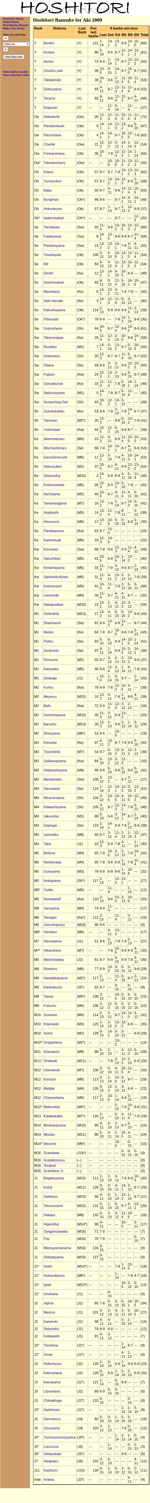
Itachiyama (52, 494)
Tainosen (50, 420)
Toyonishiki (52, 752)
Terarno (49, 98)
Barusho (50, 724)
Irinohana (51, 1294)
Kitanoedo (51, 1024)
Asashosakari (54, 282)
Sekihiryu (51, 1196)
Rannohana (52, 135)
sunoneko (51, 834)
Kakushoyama (54, 310)
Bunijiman (51, 199)
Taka (47, 844)
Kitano (48, 172)
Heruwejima (53, 941)
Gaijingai (50, 825)
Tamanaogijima (55, 503)
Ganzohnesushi (55, 457)
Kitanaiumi (52, 1052)
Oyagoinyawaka (56, 1231)
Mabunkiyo (52, 1107)
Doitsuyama (53, 89)
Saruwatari (52, 788)
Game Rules (11, 22)
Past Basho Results (16, 25)
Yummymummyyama (59, 1437)
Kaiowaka (51, 669)
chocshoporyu (54, 925)
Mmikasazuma (55, 1125)
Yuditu (48, 890)
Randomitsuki (54, 126)
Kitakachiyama (55, 807)
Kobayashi (52, 1336)
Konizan (50, 1079)
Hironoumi (51, 522)
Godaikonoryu (54, 1160)
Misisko (49, 1134)
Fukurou (50, 1005)
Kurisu (48, 687)
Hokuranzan (53, 209)
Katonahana (53, 1373)
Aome (48, 1033)
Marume (50, 1144)
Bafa (47, 706)
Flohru (48, 641)
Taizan (48, 996)
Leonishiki (51, 595)
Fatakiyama (52, 236)
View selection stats (16, 75)
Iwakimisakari (54, 218)
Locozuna (51, 1446)
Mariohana (52, 291)
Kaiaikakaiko (53, 1116)
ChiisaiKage (53, 1400)
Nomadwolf (52, 899)
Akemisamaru (54, 439)
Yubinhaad (52, 430)
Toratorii (50, 1165)
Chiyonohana (54, 1098)
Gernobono (52, 1419)
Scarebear (51, 1153)
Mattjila (49, 1088)
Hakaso (49, 1215)
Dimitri (48, 273)
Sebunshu (51, 1329)
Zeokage (50, 678)
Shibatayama (53, 1257)
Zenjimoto (51, 650)
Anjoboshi (51, 512)
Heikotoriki (52, 117)
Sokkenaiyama (55, 761)
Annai (48, 1354)
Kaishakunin (53, 987)
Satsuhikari (52, 558)
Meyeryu (50, 696)
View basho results (15, 71)
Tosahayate (52, 255)
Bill (46, 264)
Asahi (48, 1266)
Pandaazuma (54, 531)
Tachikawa (52, 227)
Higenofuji (51, 1224)
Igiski (47, 1285)
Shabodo (50, 1061)
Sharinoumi (52, 623)
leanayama (52, 1382)
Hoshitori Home (13, 18)
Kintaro (49, 52)
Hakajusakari (53, 604)
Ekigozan (51, 107)
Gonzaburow (53, 383)
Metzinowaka (53, 959)
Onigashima (53, 1042)
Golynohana (53, 328)
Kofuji (48, 1187)
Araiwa (49, 1479)
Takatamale (52, 80)
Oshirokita (51, 614)
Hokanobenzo (54, 1275)
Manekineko (53, 779)
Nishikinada (52, 862)
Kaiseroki (51, 1321)
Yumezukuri (53, 181)
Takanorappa (53, 337)
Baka (47, 190)
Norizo (48, 61)
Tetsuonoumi (53, 1206)
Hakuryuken (53, 466)
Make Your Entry (14, 28)
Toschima (51, 1345)
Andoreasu (52, 356)
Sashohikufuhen (56, 577)
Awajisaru (51, 1461)
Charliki (49, 144)
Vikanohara (52, 950)
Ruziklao (50, 347)
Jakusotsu (51, 816)
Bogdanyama (54, 1178)
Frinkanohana (54, 153)
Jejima (48, 1303)
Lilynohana (52, 1391)
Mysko (48, 632)
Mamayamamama (57, 1248)
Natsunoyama (54, 393)
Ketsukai (50, 742)
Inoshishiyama (54, 715)
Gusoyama (52, 871)
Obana (49, 365)
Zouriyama (52, 1428)
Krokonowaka (54, 485)
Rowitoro (50, 969)
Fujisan (49, 374)
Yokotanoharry (55, 163)
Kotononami (53, 586)
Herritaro (50, 932)
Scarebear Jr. (54, 1171)
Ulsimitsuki (52, 1070)
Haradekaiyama (56, 978)
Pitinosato (51, 319)
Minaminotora (54, 798)
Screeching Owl (56, 402)
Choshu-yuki (53, 71)
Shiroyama (52, 733)
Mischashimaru (55, 448)
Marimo (49, 1312)
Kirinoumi (51, 660)
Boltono (49, 853)
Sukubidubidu (54, 411)
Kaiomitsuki (52, 540)
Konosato (51, 549)
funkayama (52, 880)
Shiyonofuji (52, 476)
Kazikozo (51, 1470)
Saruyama (51, 908)
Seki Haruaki (53, 301)
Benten (49, 43)
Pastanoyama (54, 245)
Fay (46, 1239)
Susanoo (50, 1015)
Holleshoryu (53, 1364)
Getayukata (52, 1454)
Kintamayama (54, 568)
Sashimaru (52, 1410)
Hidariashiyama (55, 770)
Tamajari (50, 917)
